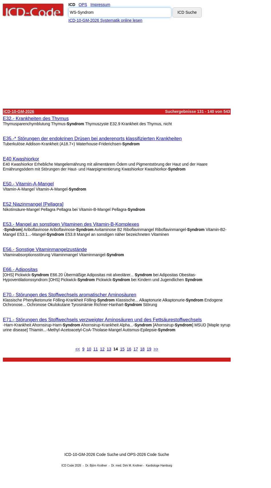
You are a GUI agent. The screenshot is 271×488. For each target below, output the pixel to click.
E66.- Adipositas (20, 269)
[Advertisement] (116, 66)
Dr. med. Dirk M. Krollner (127, 465)
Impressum (100, 4)
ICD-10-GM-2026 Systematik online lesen (105, 20)
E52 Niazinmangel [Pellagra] (33, 204)
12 (102, 349)
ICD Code (68, 465)
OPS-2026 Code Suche (148, 454)
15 (122, 349)
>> (155, 349)
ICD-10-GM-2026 (18, 111)
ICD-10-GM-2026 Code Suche (91, 454)
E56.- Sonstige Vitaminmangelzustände (45, 249)
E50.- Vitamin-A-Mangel (28, 184)
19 (149, 349)
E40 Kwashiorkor (21, 159)
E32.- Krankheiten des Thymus (36, 118)
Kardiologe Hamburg (159, 465)
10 (89, 349)
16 (129, 349)
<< (77, 349)
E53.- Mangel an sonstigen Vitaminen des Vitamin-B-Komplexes (71, 224)
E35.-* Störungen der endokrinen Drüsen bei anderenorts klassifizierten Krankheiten (92, 138)
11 (95, 349)
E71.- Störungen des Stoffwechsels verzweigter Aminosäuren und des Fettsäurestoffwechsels (102, 319)
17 (135, 349)
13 (109, 349)
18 (142, 349)
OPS (83, 4)
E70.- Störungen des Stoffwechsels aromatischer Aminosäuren (69, 294)
